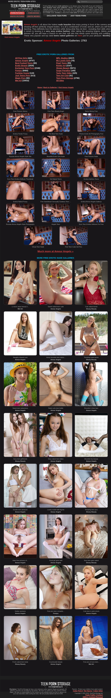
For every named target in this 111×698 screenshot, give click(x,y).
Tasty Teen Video (64, 73)
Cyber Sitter (98, 691)
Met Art (18, 80)
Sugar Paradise (63, 70)
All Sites (60, 80)
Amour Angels (21, 60)
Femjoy (18, 70)
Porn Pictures (17, 13)
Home (39, 87)
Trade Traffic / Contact (94, 695)
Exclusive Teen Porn (24, 68)
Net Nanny (88, 691)
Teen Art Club (62, 75)
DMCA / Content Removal (93, 697)
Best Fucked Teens (24, 63)
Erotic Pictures (17, 16)
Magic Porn (20, 78)
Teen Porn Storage (64, 78)
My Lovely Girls (63, 60)
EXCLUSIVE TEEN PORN (56, 16)
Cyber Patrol (78, 691)
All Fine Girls (21, 58)
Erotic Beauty (21, 65)
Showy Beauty (63, 68)
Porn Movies (33, 13)
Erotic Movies (34, 16)
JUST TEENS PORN (78, 16)
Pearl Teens (61, 63)
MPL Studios (62, 58)
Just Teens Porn (22, 75)
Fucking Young (22, 73)
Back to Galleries (50, 87)
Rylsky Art (61, 65)
